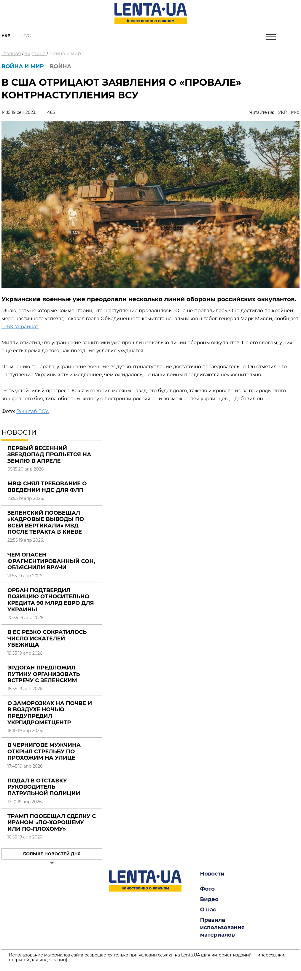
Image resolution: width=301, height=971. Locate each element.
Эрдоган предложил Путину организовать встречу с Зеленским (43, 674)
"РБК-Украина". (20, 326)
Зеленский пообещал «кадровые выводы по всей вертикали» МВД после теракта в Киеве (45, 522)
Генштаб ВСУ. (32, 411)
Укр (5, 35)
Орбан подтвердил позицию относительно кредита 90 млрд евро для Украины (50, 600)
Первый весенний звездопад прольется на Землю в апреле (49, 454)
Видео (209, 899)
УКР (282, 112)
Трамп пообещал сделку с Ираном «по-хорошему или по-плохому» (51, 822)
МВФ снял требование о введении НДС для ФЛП (47, 486)
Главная (11, 53)
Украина (35, 53)
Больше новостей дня (52, 854)
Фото (207, 889)
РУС (295, 112)
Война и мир (65, 53)
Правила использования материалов (222, 927)
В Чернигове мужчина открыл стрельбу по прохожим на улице (44, 751)
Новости (212, 873)
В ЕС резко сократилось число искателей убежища (47, 638)
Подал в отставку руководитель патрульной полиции (43, 787)
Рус (26, 35)
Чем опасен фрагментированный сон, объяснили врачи (51, 561)
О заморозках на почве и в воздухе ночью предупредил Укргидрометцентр (49, 713)
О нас (208, 909)
